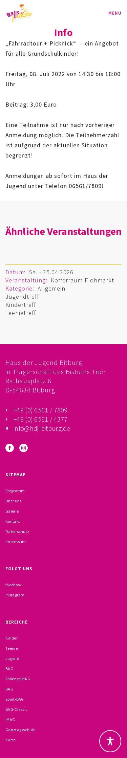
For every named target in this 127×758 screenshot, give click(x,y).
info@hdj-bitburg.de (42, 428)
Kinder (11, 638)
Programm (15, 490)
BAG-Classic (16, 709)
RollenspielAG (17, 678)
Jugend (12, 658)
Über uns (13, 500)
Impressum (15, 541)
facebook (13, 584)
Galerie (12, 511)
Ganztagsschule (20, 729)
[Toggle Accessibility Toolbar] (110, 741)
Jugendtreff (22, 296)
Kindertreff (20, 305)
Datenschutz (17, 531)
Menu (115, 13)
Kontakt (12, 521)
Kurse (10, 739)
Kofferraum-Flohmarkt (82, 280)
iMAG (10, 719)
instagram (15, 594)
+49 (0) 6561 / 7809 (41, 410)
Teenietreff (20, 313)
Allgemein (51, 288)
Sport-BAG (14, 699)
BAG (9, 668)
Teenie (11, 648)
